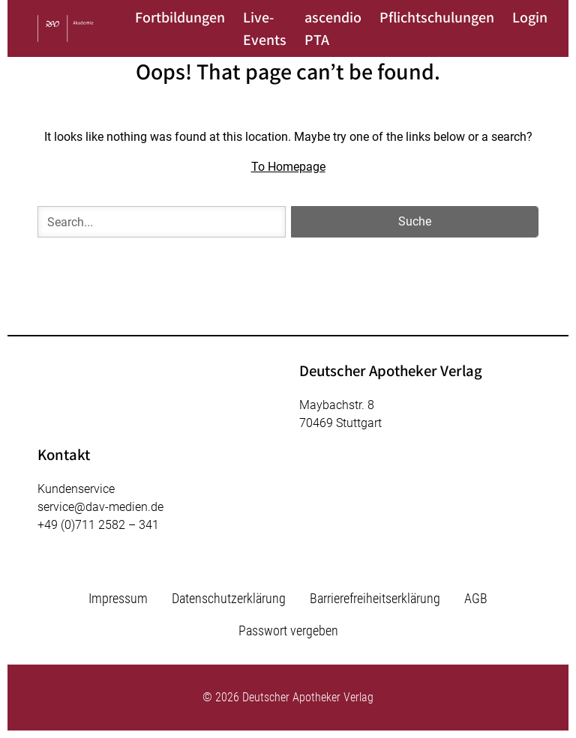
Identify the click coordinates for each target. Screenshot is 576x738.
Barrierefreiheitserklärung (375, 598)
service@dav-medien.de (101, 507)
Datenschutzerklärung (229, 598)
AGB (476, 598)
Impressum (118, 598)
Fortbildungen (180, 17)
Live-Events (264, 28)
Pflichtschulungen (437, 17)
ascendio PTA (333, 28)
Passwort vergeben (288, 630)
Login (530, 17)
